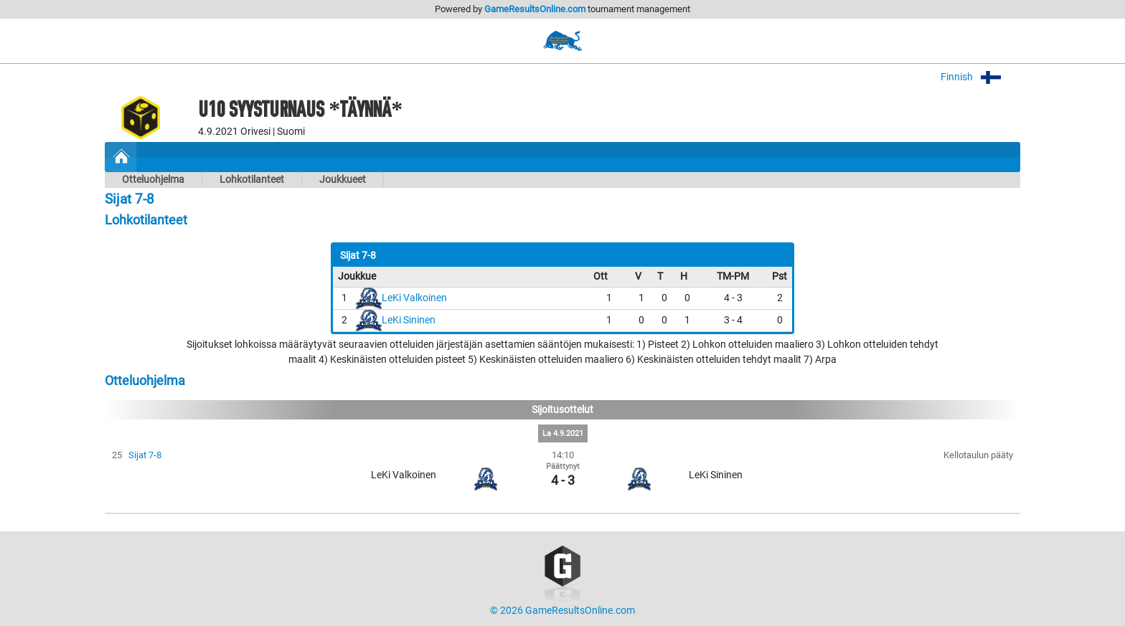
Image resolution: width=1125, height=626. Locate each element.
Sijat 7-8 (144, 455)
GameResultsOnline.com (534, 9)
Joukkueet (342, 180)
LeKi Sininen (409, 320)
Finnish (980, 77)
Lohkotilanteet (252, 180)
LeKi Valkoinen (414, 298)
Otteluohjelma (153, 180)
